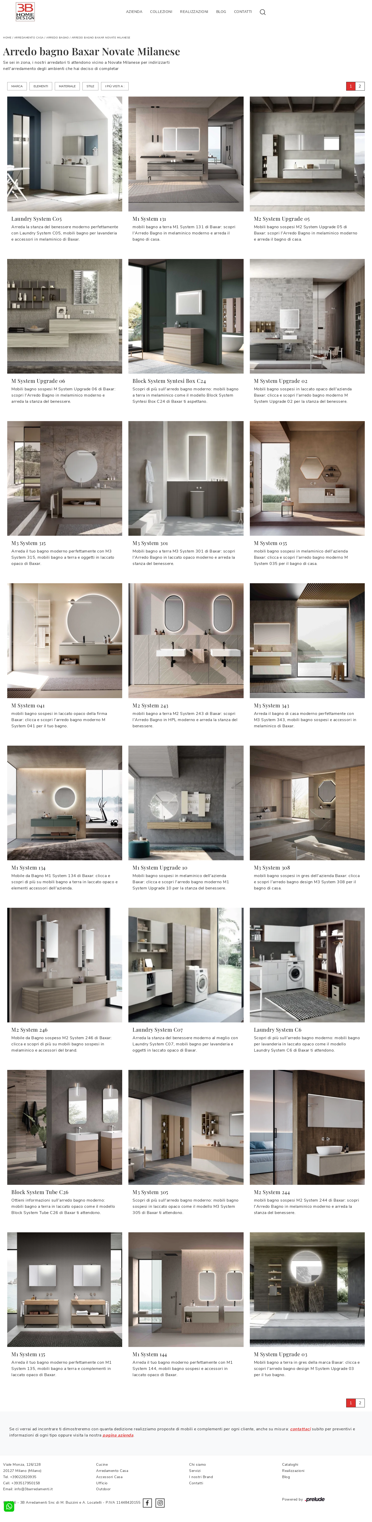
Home (7, 38)
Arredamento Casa (29, 38)
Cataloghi (290, 1464)
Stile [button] (90, 86)
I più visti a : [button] (115, 86)
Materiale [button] (67, 86)
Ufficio (102, 1483)
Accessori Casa (109, 1476)
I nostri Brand (201, 1476)
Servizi (195, 1470)
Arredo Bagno (57, 38)
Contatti (243, 11)
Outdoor (103, 1489)
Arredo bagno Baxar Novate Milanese (101, 38)
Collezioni (161, 11)
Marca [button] (17, 86)
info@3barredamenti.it (33, 1489)
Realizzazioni (194, 11)
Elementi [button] (41, 86)
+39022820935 (23, 1476)
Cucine (102, 1464)
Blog (221, 11)
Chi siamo (197, 1464)
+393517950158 (25, 1483)
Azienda (134, 11)
